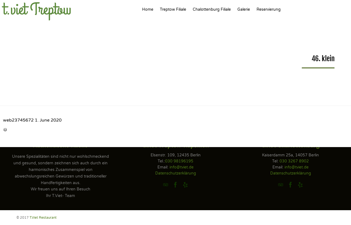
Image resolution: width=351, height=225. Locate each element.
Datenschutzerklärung (175, 173)
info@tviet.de (181, 167)
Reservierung (269, 9)
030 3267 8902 (294, 161)
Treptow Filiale (173, 9)
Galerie (243, 9)
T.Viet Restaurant (43, 218)
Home (147, 9)
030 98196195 (179, 161)
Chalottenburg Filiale (212, 9)
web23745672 (18, 120)
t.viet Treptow (37, 9)
